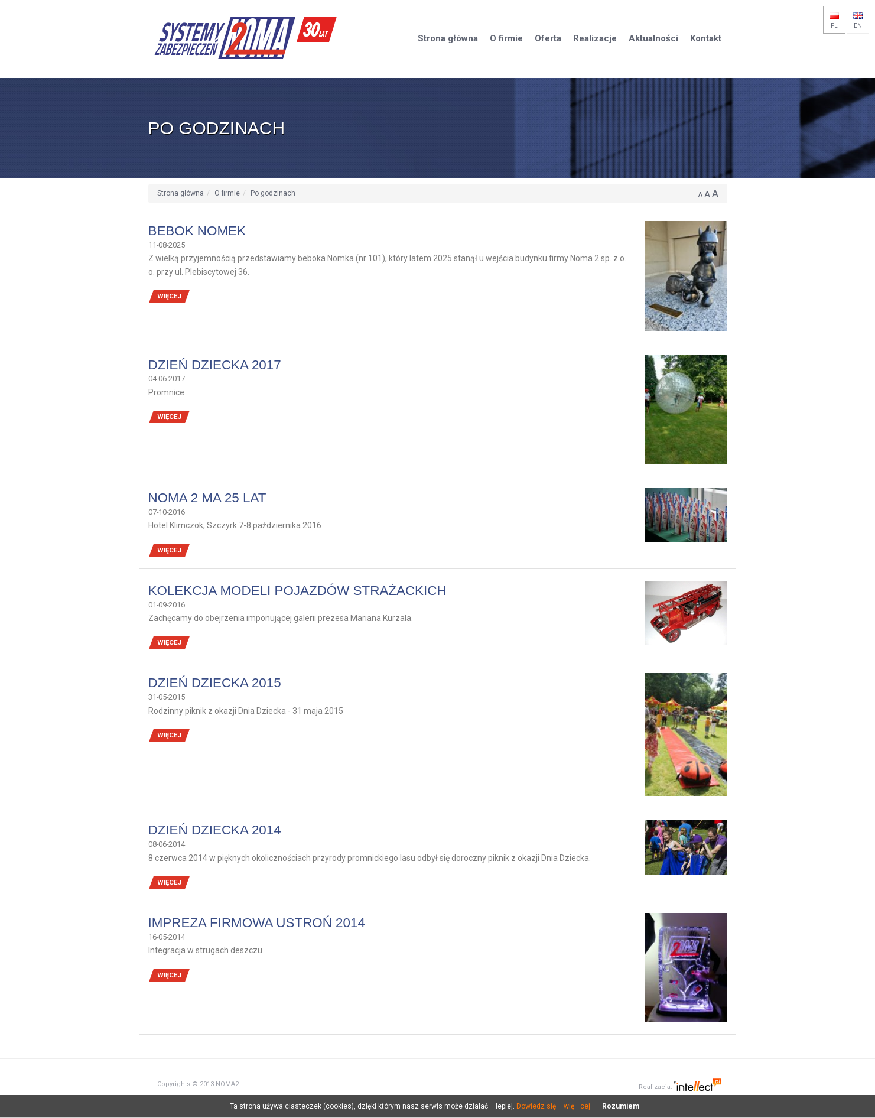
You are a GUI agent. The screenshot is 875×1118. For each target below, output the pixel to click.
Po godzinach (273, 193)
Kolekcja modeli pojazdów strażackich (297, 590)
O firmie (227, 193)
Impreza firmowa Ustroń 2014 (256, 922)
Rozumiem (620, 1106)
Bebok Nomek (197, 230)
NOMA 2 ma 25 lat (207, 497)
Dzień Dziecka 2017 (214, 365)
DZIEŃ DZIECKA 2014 (214, 830)
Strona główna (180, 193)
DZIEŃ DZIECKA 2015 (214, 682)
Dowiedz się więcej (553, 1106)
